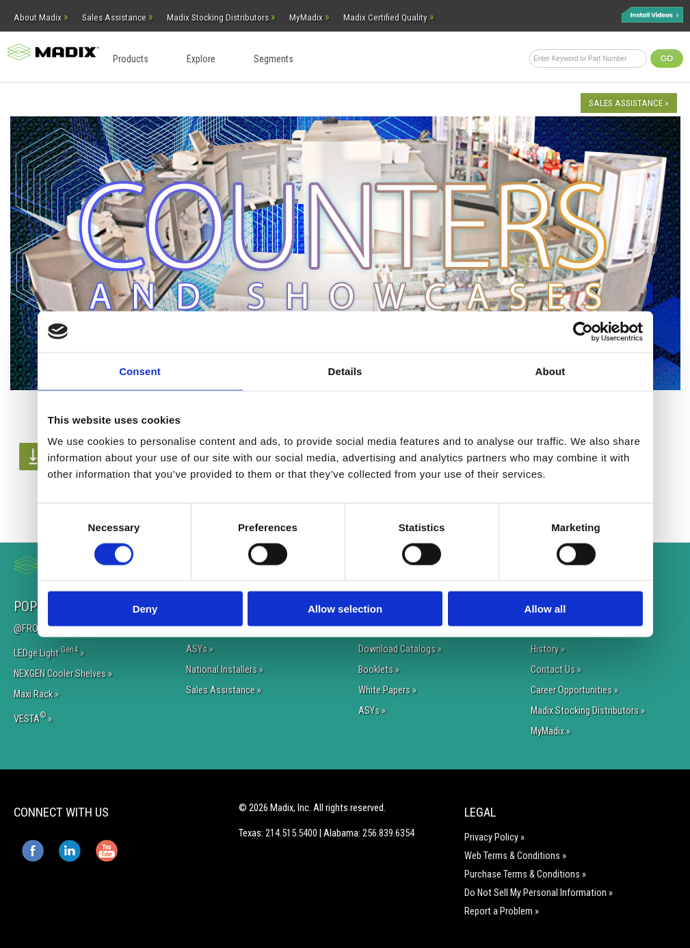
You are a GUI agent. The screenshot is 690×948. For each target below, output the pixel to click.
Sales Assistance (117, 17)
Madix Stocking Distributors (221, 17)
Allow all (545, 609)
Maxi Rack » (36, 694)
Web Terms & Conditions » (515, 856)
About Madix (41, 17)
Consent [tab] (140, 370)
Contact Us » (556, 670)
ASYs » (199, 649)
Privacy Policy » (494, 837)
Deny (145, 609)
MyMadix (309, 17)
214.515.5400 (291, 833)
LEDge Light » (49, 652)
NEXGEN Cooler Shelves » (63, 674)
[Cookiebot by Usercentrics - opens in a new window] (583, 331)
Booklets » (378, 670)
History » (548, 649)
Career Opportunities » (574, 690)
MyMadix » (550, 731)
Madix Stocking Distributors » (588, 711)
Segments (273, 58)
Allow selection (345, 609)
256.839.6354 (388, 833)
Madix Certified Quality (388, 17)
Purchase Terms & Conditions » (525, 874)
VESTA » (33, 717)
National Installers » (224, 670)
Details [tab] (345, 370)
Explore (201, 58)
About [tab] (550, 370)
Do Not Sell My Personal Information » (538, 893)
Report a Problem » (501, 911)
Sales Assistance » (629, 103)
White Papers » (387, 690)
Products (130, 58)
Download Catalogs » (400, 649)
